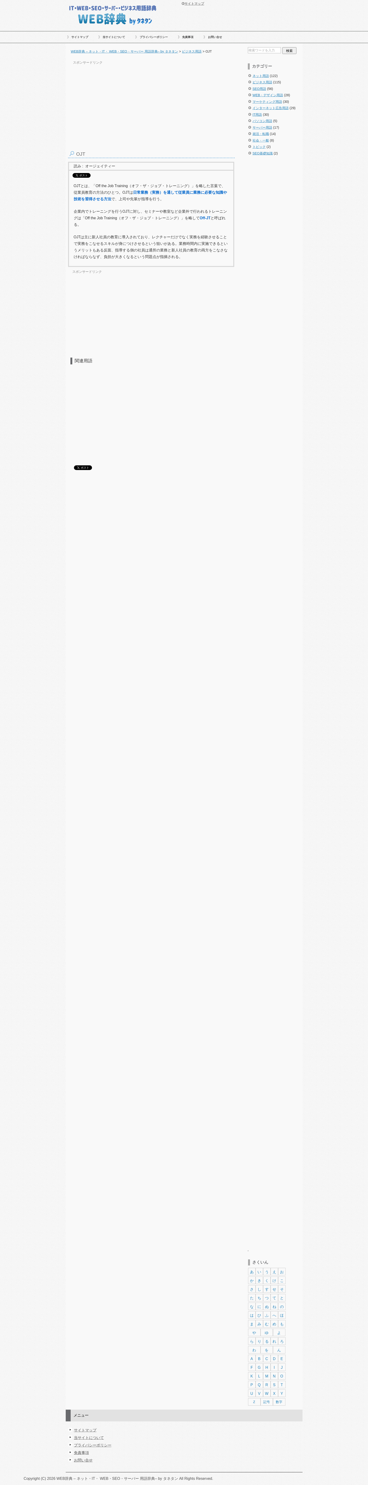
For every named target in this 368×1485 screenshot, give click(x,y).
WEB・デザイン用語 (268, 95)
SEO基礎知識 (263, 153)
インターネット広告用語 (271, 108)
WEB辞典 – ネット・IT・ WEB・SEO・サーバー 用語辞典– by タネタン (113, 14)
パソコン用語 (262, 121)
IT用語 (257, 114)
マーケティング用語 (267, 102)
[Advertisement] (274, 240)
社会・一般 (261, 140)
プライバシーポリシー (154, 37)
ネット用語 (261, 76)
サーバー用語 (262, 127)
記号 (266, 1402)
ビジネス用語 (262, 82)
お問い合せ (215, 37)
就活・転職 (261, 134)
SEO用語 (259, 89)
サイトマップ (79, 37)
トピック (259, 147)
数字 (279, 1402)
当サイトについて (114, 37)
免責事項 (187, 37)
